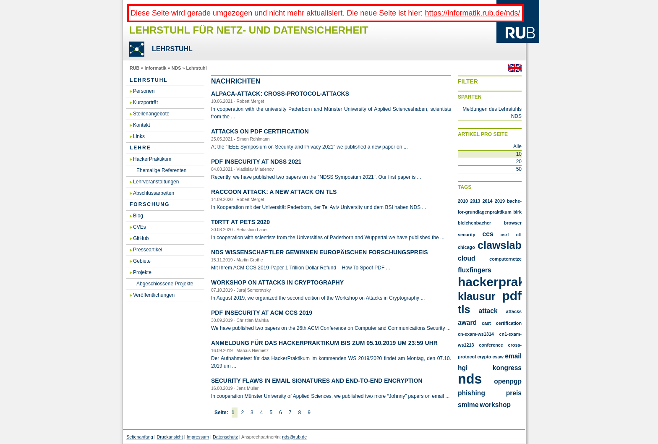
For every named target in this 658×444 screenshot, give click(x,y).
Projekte (142, 272)
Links (139, 136)
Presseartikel (147, 250)
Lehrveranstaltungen (156, 182)
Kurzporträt (145, 102)
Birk (517, 211)
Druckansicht (170, 436)
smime (468, 404)
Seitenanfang (139, 436)
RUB (134, 68)
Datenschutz (225, 436)
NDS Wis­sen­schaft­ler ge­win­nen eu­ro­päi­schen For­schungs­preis (319, 252)
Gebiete (142, 261)
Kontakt (141, 125)
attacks (514, 311)
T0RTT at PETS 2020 (240, 222)
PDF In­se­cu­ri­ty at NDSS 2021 (256, 161)
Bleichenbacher (474, 222)
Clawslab (500, 245)
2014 (488, 201)
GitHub (141, 238)
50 (519, 169)
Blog (138, 216)
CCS (488, 234)
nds (470, 379)
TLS (464, 309)
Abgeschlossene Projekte (164, 284)
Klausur (477, 296)
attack (488, 310)
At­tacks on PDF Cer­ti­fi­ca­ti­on (260, 131)
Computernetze (505, 258)
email (513, 356)
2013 (475, 201)
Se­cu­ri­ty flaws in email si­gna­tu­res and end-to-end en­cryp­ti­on (317, 380)
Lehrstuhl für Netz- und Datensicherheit (248, 30)
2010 (463, 201)
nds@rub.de (294, 436)
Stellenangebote (151, 114)
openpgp (508, 381)
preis (514, 393)
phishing (471, 393)
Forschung (150, 204)
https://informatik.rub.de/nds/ (472, 13)
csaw (498, 356)
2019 (500, 201)
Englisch (515, 68)
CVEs (139, 227)
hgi (462, 367)
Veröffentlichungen (154, 295)
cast (486, 323)
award (467, 322)
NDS (176, 68)
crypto (484, 356)
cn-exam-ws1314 (476, 334)
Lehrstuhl (196, 68)
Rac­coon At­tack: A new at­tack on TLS (274, 191)
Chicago (466, 247)
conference (491, 344)
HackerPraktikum (152, 159)
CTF (519, 234)
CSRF (505, 234)
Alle (517, 146)
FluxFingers (474, 270)
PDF (512, 296)
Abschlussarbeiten (153, 193)
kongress (507, 367)
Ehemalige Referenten (161, 170)
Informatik (155, 68)
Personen (143, 91)
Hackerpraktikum (508, 282)
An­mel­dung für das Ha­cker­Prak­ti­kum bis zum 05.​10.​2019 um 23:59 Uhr (324, 343)
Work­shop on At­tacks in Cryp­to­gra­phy (277, 282)
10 (519, 154)
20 (519, 162)
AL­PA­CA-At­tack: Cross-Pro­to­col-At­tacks (280, 93)
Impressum (198, 436)
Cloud (466, 258)
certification (509, 323)
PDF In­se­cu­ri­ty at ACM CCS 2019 (261, 312)
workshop (495, 404)
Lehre (140, 148)
